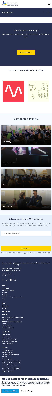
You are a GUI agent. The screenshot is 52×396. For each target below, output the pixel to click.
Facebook (3, 280)
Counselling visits (7, 350)
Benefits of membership (9, 339)
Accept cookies (10, 391)
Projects (6, 163)
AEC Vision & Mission (8, 290)
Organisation (6, 288)
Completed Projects (8, 328)
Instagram (15, 280)
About (4, 285)
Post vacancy (25, 52)
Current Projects (6, 325)
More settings (27, 391)
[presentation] (26, 241)
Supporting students (8, 371)
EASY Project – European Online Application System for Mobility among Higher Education (11, 363)
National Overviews (7, 343)
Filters (48, 12)
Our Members (6, 335)
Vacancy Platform (7, 352)
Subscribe (24, 248)
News (3, 303)
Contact (4, 295)
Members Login (6, 337)
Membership (6, 332)
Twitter (7, 280)
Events (6, 185)
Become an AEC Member (9, 341)
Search (43, 12)
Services (6, 206)
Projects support (7, 359)
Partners (4, 293)
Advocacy (7, 142)
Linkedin (11, 280)
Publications (6, 312)
